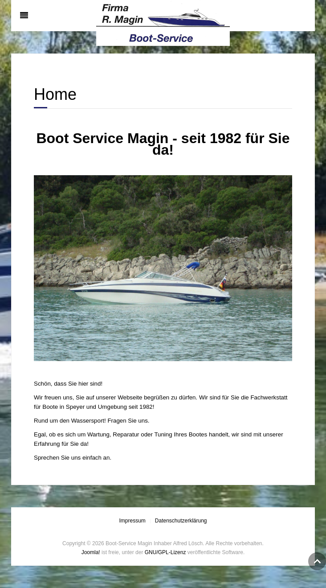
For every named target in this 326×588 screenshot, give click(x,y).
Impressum (132, 521)
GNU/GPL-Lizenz (165, 552)
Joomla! (91, 552)
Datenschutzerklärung (181, 521)
